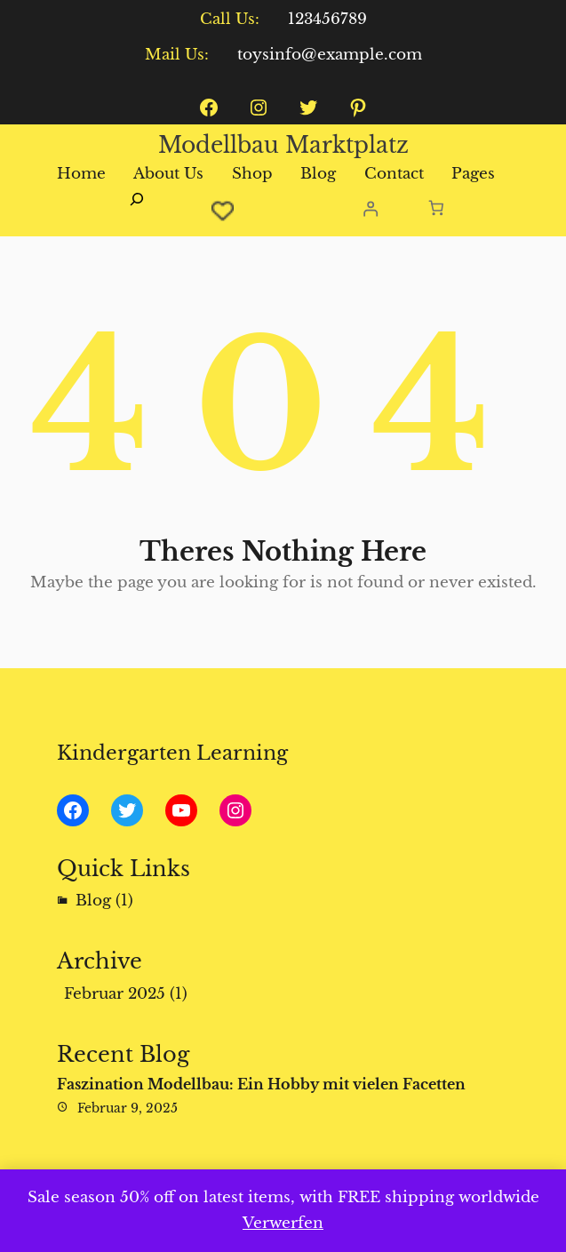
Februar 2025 (114, 994)
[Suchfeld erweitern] (136, 208)
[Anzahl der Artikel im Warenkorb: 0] (437, 208)
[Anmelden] (370, 208)
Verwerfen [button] (283, 1223)
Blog (93, 900)
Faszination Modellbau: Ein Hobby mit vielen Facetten (261, 1084)
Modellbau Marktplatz (283, 145)
